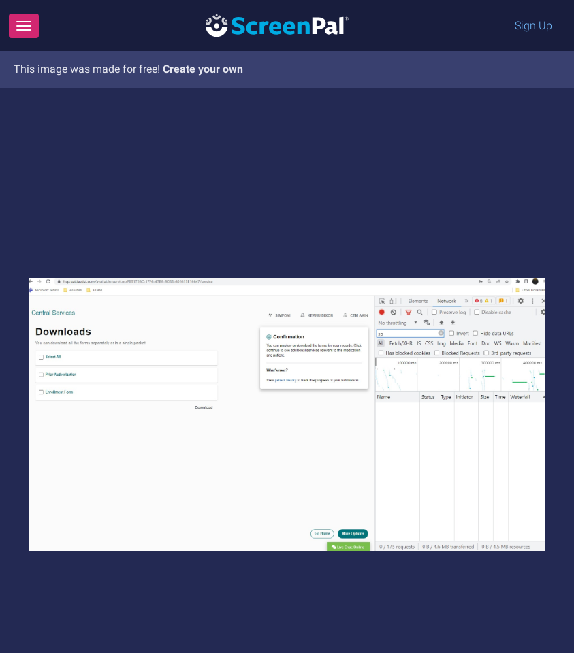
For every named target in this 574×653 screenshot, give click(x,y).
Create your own (203, 69)
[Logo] (277, 24)
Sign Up (533, 25)
